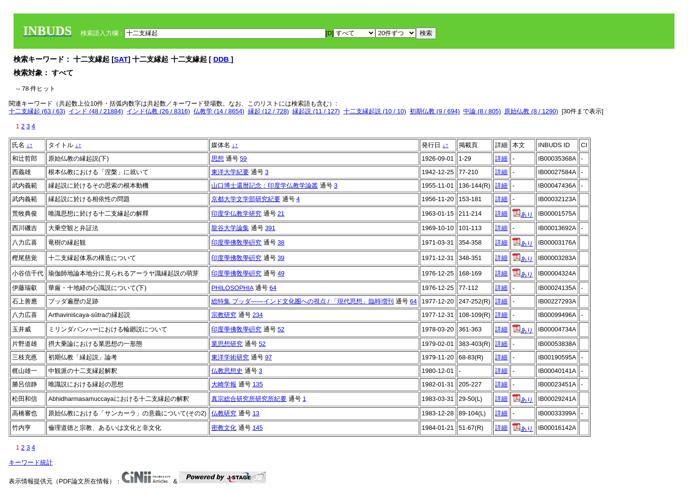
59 (243, 158)
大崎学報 (223, 384)
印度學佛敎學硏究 (236, 242)
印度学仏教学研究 (236, 213)
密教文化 (223, 427)
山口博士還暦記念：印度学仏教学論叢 (264, 185)
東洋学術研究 (230, 357)
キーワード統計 (31, 462)
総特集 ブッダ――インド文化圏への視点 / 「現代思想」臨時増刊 (302, 301)
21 (280, 213)
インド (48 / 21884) (96, 111)
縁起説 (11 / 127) (316, 111)
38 (280, 242)
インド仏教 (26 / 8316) (158, 111)
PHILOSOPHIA (232, 287)
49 (280, 273)
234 (257, 314)
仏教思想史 (227, 370)
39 (280, 257)
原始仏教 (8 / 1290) (531, 111)
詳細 (501, 158)
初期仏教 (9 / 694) (435, 111)
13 (255, 413)
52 (280, 329)
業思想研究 (227, 343)
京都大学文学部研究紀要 (245, 199)
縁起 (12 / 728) (268, 111)
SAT (121, 59)
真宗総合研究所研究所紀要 (249, 398)
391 (270, 228)
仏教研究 (223, 413)
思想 (217, 158)
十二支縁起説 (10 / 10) (375, 111)
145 (257, 427)
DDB (222, 59)
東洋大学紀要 (230, 172)
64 (273, 287)
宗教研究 (223, 314)
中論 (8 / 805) (482, 111)
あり (522, 214)
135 (257, 384)
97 (268, 357)
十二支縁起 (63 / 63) (37, 111)
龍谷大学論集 (230, 228)
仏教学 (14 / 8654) (219, 111)
